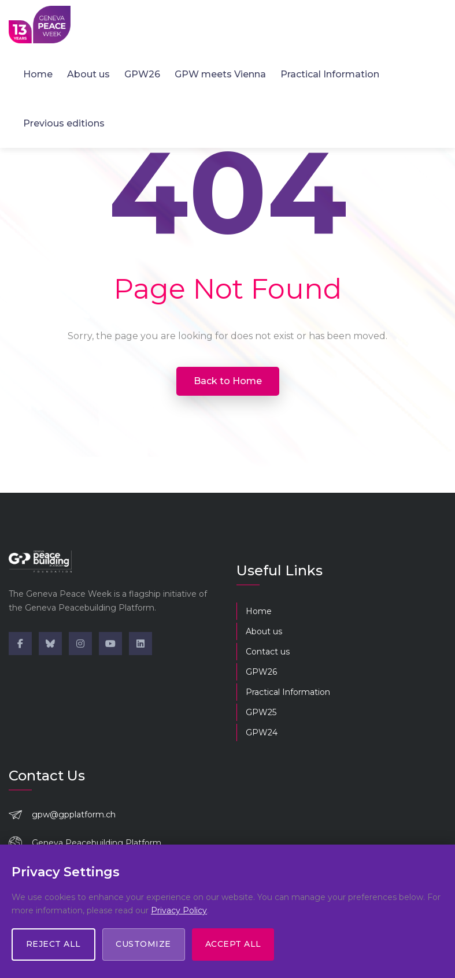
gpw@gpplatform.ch (74, 814)
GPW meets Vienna (220, 73)
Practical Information (329, 73)
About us (88, 73)
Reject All (54, 944)
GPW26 (142, 73)
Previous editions (64, 122)
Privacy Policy (179, 910)
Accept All (237, 944)
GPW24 (262, 732)
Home (38, 73)
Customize (145, 944)
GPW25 (261, 712)
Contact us (268, 651)
